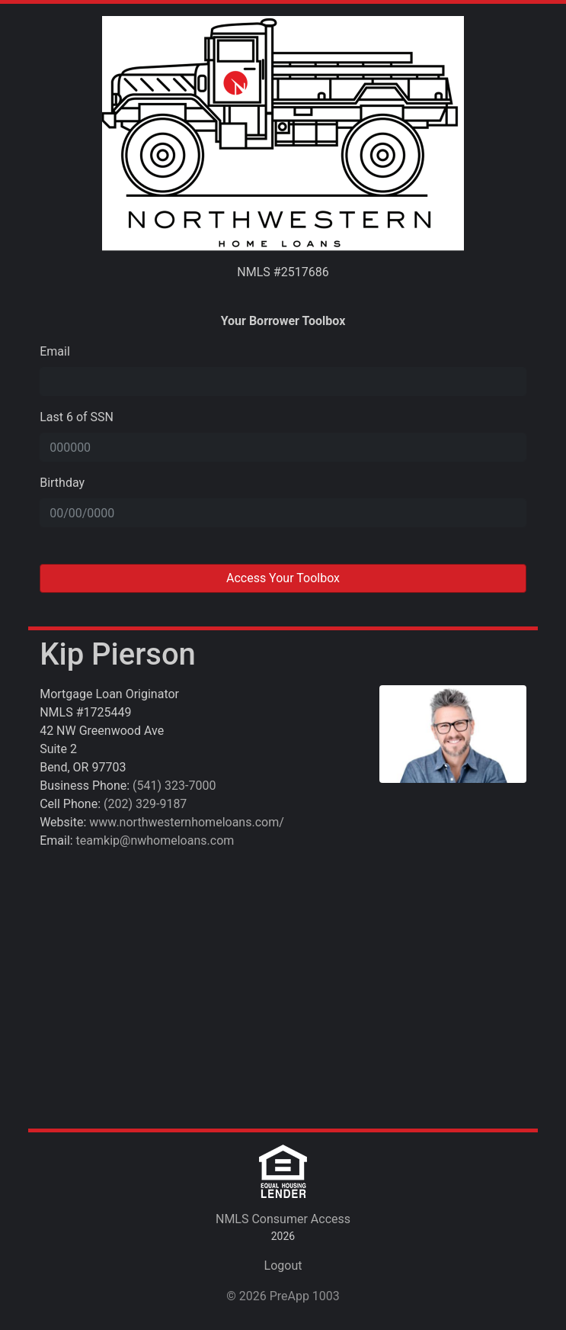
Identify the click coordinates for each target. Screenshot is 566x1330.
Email (55, 351)
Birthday (62, 482)
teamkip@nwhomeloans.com (155, 840)
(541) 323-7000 (174, 785)
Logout (283, 1265)
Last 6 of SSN (77, 417)
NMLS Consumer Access (283, 1219)
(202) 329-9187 (145, 804)
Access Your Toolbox (283, 578)
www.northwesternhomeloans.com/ (186, 822)
